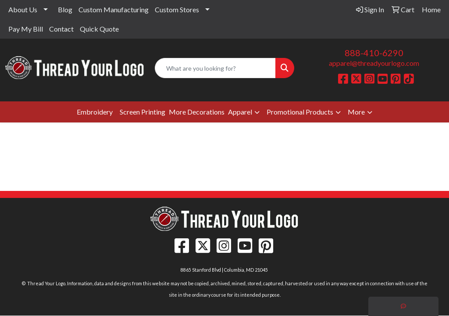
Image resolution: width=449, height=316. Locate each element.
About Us (22, 9)
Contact (61, 29)
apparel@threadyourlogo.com (374, 63)
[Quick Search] (215, 68)
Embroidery (95, 112)
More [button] (356, 112)
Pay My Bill (25, 29)
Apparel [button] (240, 112)
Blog (65, 9)
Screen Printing (142, 112)
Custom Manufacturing (113, 9)
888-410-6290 (374, 52)
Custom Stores (177, 9)
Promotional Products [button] (300, 112)
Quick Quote (99, 29)
